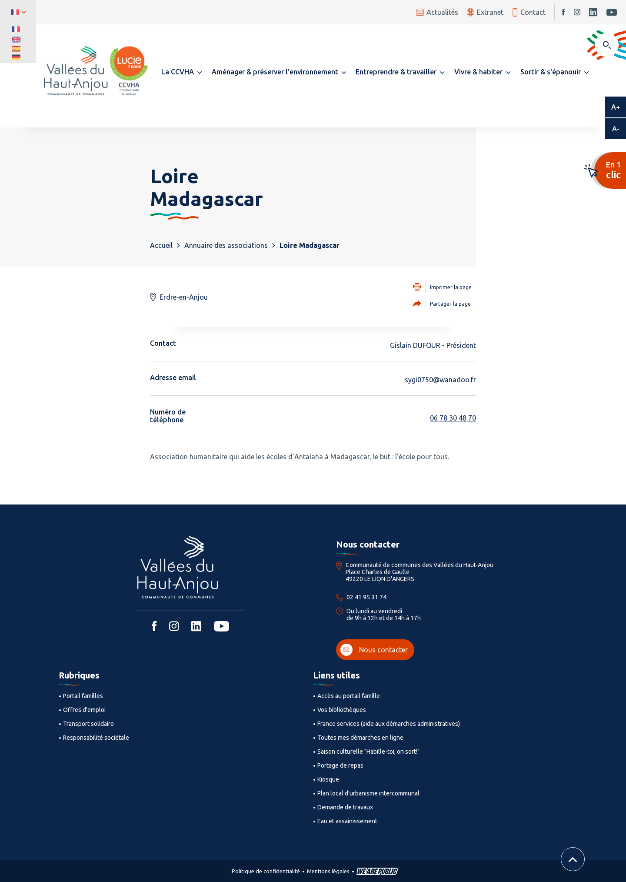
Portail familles (83, 695)
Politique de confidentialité (266, 871)
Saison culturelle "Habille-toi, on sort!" (368, 751)
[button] (181, 72)
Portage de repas (340, 765)
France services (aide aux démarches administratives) (388, 723)
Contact (529, 12)
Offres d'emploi (84, 709)
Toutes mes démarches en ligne (360, 737)
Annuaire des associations (226, 245)
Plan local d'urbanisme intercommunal (368, 793)
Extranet (485, 12)
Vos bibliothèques (341, 709)
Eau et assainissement (347, 821)
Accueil (161, 245)
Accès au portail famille (348, 695)
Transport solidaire (88, 723)
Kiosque (328, 779)
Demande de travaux (345, 807)
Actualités (437, 12)
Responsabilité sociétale (96, 737)
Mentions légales (328, 871)
